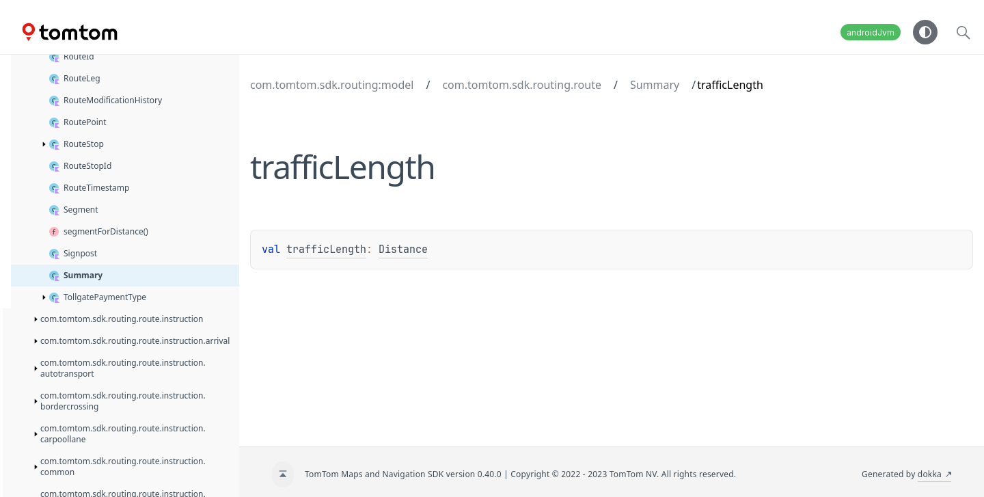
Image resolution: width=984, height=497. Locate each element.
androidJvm (870, 32)
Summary (654, 84)
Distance (403, 249)
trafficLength (326, 249)
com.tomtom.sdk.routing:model (331, 84)
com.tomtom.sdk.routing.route (521, 84)
